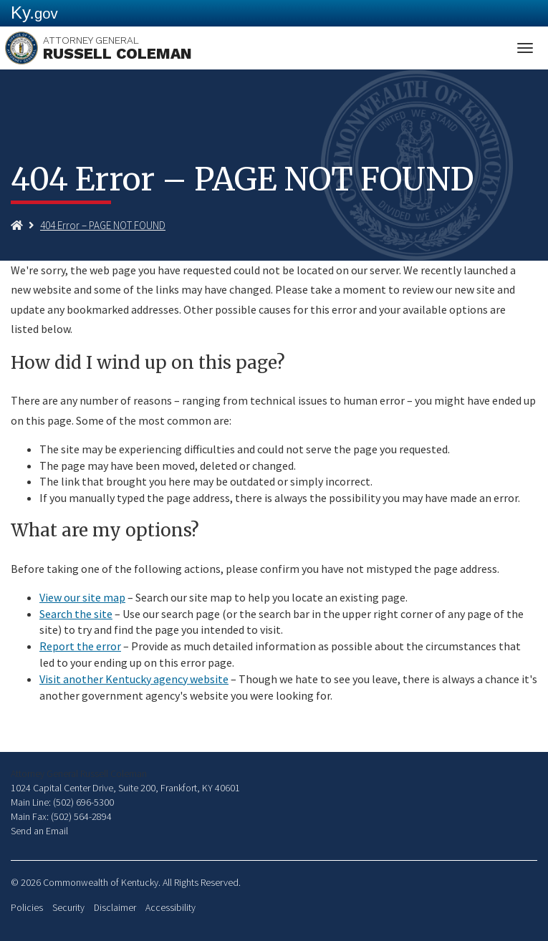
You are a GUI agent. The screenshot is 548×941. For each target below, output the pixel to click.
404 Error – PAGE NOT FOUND (102, 225)
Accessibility (170, 908)
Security (68, 908)
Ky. (34, 12)
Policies (27, 908)
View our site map (82, 597)
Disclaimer (115, 908)
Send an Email (39, 830)
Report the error (80, 646)
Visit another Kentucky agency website (134, 679)
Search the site (75, 614)
